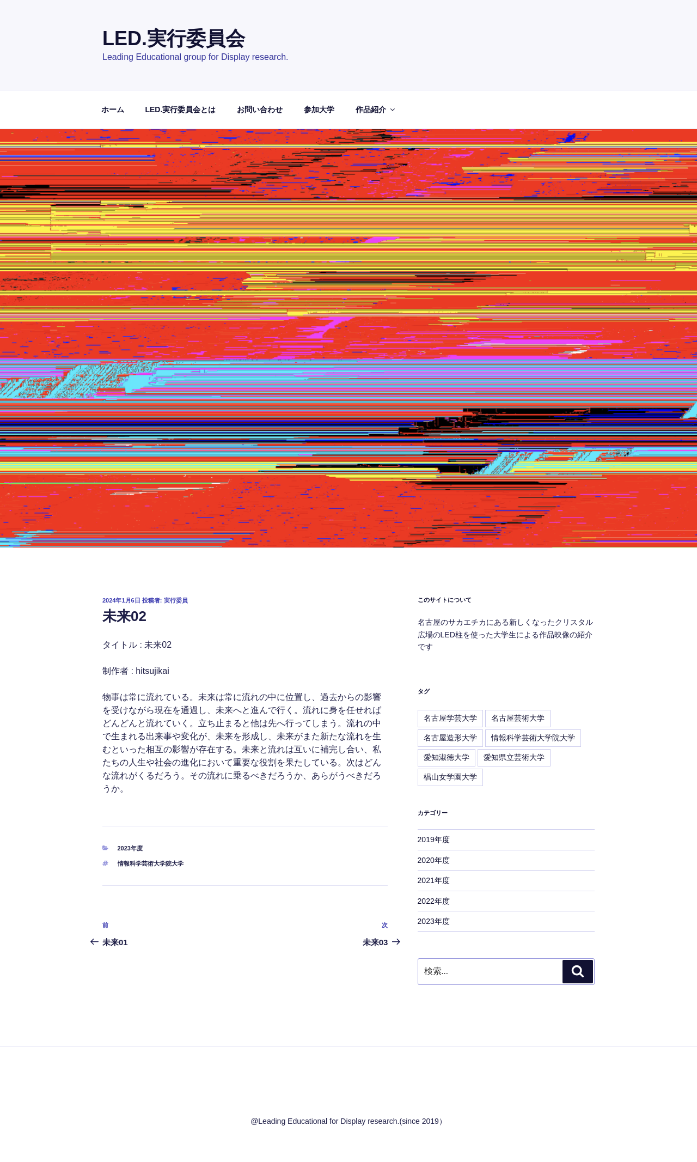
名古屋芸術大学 (518, 718)
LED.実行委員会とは (180, 109)
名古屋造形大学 (450, 737)
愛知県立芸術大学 (514, 757)
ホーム (112, 109)
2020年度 (434, 860)
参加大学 (319, 109)
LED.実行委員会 (173, 38)
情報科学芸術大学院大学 (151, 863)
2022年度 (434, 901)
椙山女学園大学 (450, 776)
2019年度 (434, 839)
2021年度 (434, 880)
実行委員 (176, 600)
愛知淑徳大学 (446, 757)
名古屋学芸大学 (450, 718)
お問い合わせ (260, 109)
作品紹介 (376, 109)
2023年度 (130, 848)
